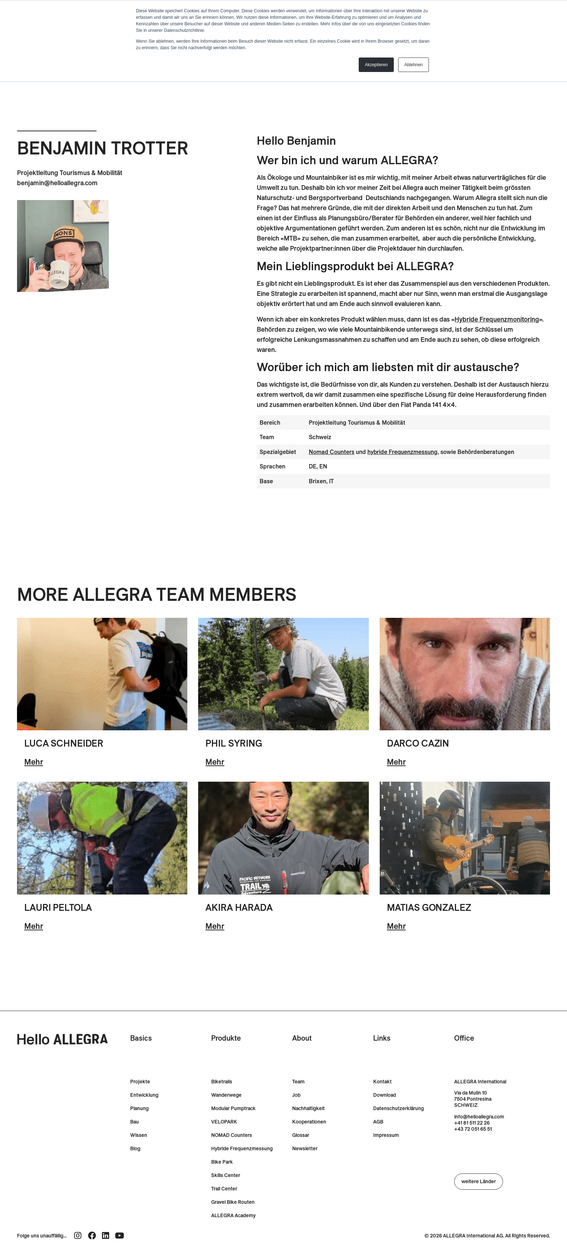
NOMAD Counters (231, 1135)
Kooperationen (309, 1122)
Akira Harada (238, 907)
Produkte (226, 1037)
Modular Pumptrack (233, 1108)
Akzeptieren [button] (376, 64)
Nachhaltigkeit (308, 1108)
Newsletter (304, 1149)
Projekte (140, 1082)
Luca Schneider (63, 743)
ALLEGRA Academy (233, 1215)
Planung (139, 1108)
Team (298, 1082)
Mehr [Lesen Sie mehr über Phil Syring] (214, 762)
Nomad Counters (331, 451)
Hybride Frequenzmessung (242, 1149)
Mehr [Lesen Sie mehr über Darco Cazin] (396, 762)
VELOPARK (224, 1122)
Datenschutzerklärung (398, 1108)
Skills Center (225, 1175)
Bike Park (222, 1162)
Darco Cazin (418, 743)
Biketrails (221, 1082)
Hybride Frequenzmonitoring (497, 319)
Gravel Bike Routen (233, 1202)
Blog (135, 1149)
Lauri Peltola (58, 907)
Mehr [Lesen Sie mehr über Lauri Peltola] (33, 926)
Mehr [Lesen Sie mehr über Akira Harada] (214, 926)
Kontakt (382, 1082)
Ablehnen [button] (413, 64)
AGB (378, 1122)
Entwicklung (144, 1095)
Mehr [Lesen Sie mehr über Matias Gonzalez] (396, 926)
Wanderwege (226, 1095)
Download (384, 1095)
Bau (134, 1122)
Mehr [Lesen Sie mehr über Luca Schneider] (33, 762)
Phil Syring (233, 743)
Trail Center (224, 1189)
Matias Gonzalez (429, 907)
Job (296, 1095)
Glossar (300, 1135)
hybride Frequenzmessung (402, 451)
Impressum (386, 1135)
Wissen (138, 1135)
